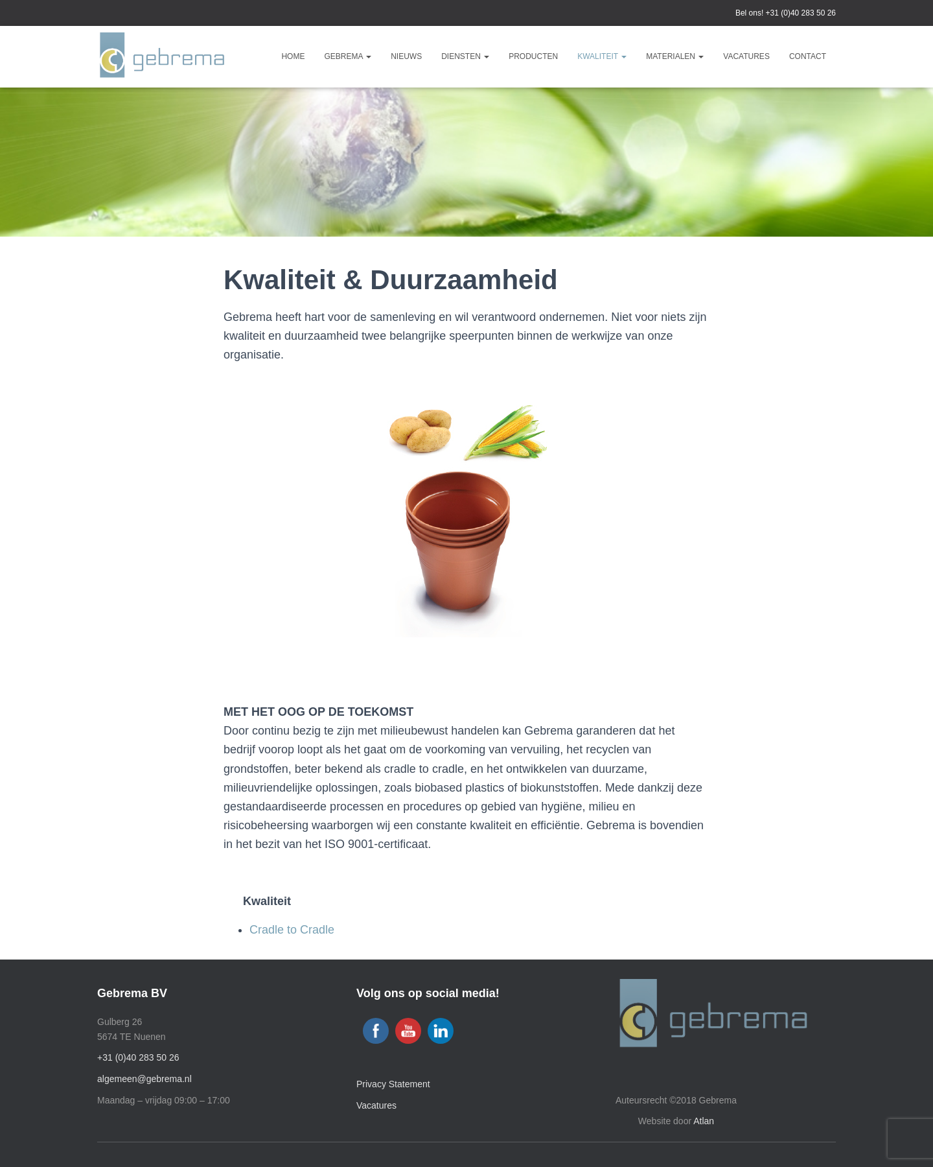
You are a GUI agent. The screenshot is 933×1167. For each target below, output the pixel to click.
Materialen (675, 56)
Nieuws (406, 56)
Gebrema (347, 56)
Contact (807, 56)
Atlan (703, 1121)
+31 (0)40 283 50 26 (801, 13)
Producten (533, 56)
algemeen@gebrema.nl (144, 1079)
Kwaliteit (602, 56)
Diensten (465, 56)
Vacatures (746, 56)
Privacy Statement (393, 1084)
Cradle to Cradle (291, 929)
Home (293, 56)
